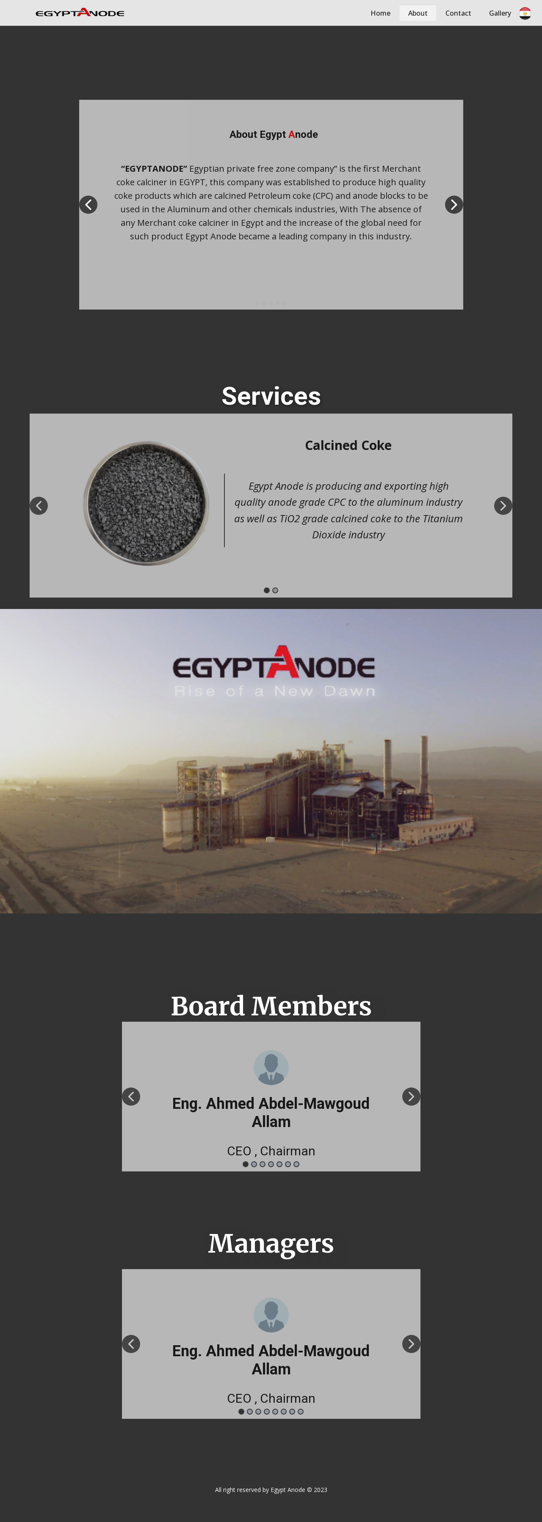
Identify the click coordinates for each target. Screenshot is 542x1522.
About (418, 13)
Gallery (500, 13)
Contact (458, 13)
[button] (88, 205)
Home (380, 13)
